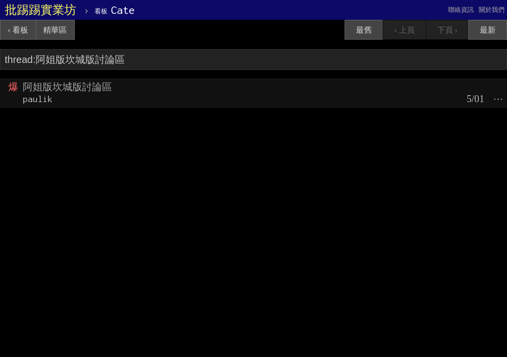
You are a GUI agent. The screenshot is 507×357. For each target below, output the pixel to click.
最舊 (364, 30)
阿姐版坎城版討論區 (67, 86)
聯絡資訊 (461, 9)
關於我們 (492, 9)
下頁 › (447, 30)
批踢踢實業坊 (40, 9)
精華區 (55, 30)
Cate (115, 9)
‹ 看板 (18, 30)
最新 (488, 30)
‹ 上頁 (404, 30)
